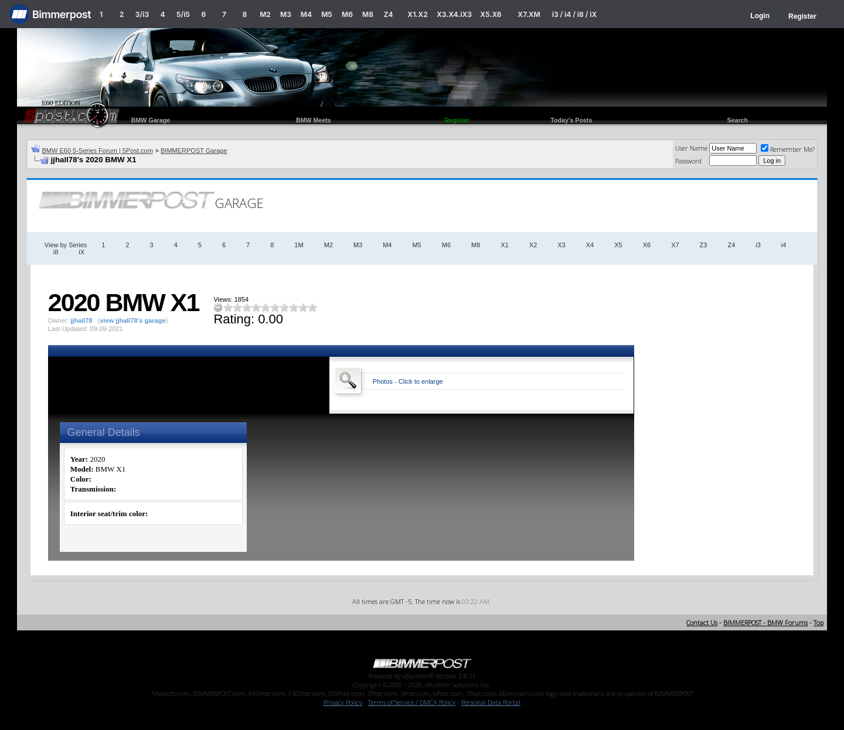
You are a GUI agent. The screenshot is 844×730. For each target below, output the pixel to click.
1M (298, 244)
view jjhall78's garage (132, 320)
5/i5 (183, 14)
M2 (265, 14)
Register (802, 16)
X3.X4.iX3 (454, 14)
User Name (691, 148)
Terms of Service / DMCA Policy (411, 702)
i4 (784, 244)
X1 (504, 244)
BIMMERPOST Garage (194, 150)
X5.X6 (490, 14)
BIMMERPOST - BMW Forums (765, 622)
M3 (285, 14)
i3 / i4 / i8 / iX (574, 14)
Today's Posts (571, 120)
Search (737, 120)
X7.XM (529, 14)
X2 (533, 244)
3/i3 (142, 14)
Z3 (703, 244)
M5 (326, 14)
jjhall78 (81, 320)
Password (688, 160)
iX (81, 251)
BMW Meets (313, 120)
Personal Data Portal (490, 702)
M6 (347, 14)
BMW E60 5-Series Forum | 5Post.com (97, 150)
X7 (675, 244)
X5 (618, 244)
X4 (590, 244)
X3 (561, 244)
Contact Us (701, 622)
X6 (647, 244)
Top (818, 622)
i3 (758, 244)
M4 (306, 14)
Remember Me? (788, 149)
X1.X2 (417, 14)
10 (312, 307)
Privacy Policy (343, 702)
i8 (56, 251)
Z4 (388, 14)
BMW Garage (150, 120)
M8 (367, 14)
